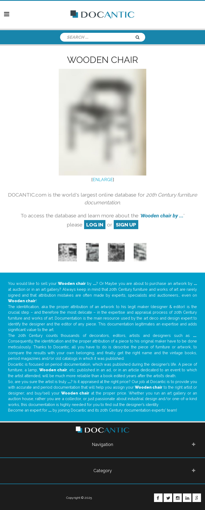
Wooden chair (102, 59)
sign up (126, 225)
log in (94, 225)
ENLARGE (103, 179)
